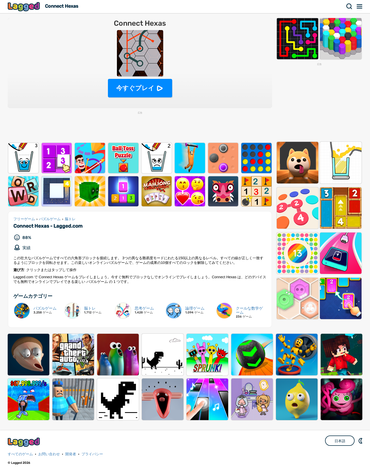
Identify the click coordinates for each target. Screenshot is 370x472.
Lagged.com (24, 442)
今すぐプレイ (135, 88)
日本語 (340, 441)
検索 (349, 6)
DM (361, 441)
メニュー (360, 6)
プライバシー (92, 454)
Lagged (24, 6)
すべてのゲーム (20, 454)
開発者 (70, 454)
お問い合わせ (49, 454)
